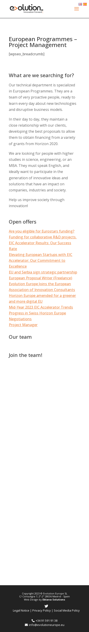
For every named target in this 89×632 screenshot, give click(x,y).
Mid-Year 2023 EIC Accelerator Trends (41, 307)
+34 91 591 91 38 (44, 621)
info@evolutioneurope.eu (44, 625)
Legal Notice (21, 610)
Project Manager (23, 324)
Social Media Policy (67, 610)
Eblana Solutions (53, 599)
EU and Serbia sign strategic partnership (43, 272)
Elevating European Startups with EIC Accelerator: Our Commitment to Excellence (40, 260)
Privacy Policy (41, 610)
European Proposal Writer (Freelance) (40, 278)
